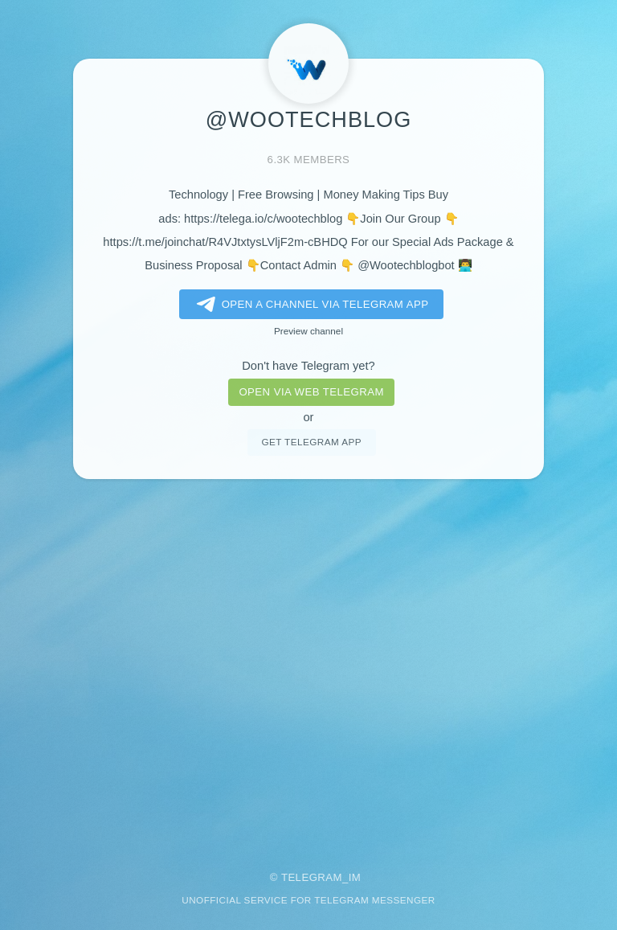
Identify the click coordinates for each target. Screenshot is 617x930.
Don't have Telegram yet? (308, 365)
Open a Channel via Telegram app (309, 305)
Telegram (311, 877)
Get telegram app (311, 441)
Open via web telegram (311, 392)
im (355, 877)
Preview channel (308, 331)
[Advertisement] (308, 664)
